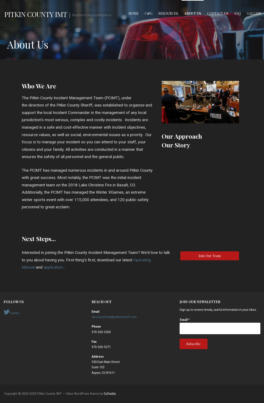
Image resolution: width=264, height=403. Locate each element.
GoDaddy (110, 393)
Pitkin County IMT (35, 14)
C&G (148, 13)
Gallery (254, 13)
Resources (168, 13)
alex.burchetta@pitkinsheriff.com (114, 317)
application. (53, 267)
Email (185, 320)
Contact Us (217, 13)
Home (133, 13)
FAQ (237, 13)
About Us (192, 13)
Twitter (11, 312)
